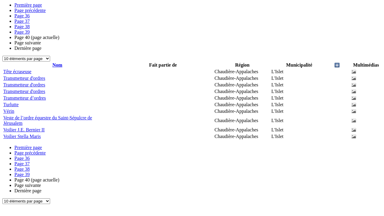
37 (22, 21)
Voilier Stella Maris (22, 136)
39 (22, 31)
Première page (28, 5)
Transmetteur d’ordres (24, 97)
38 (22, 26)
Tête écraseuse (17, 71)
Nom (57, 65)
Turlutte (11, 104)
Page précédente (30, 10)
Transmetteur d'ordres (24, 78)
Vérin (8, 111)
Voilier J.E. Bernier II (24, 129)
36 (22, 15)
